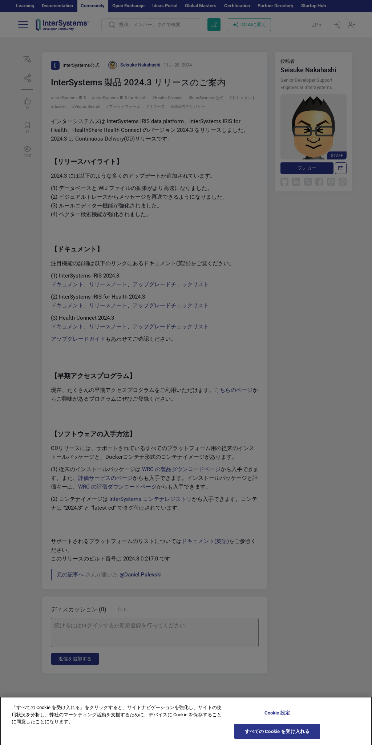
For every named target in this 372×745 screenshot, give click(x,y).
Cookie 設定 (277, 718)
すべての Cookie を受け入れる (277, 736)
